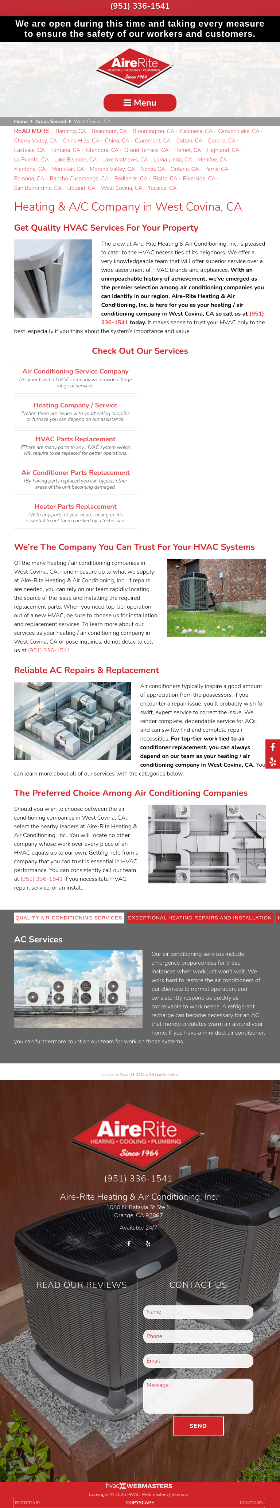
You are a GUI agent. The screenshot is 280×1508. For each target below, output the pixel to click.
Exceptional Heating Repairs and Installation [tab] (200, 915)
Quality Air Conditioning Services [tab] (68, 915)
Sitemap (179, 1491)
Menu (140, 100)
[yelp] (272, 761)
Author (173, 1071)
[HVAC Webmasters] (138, 1485)
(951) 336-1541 (140, 5)
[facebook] (272, 746)
